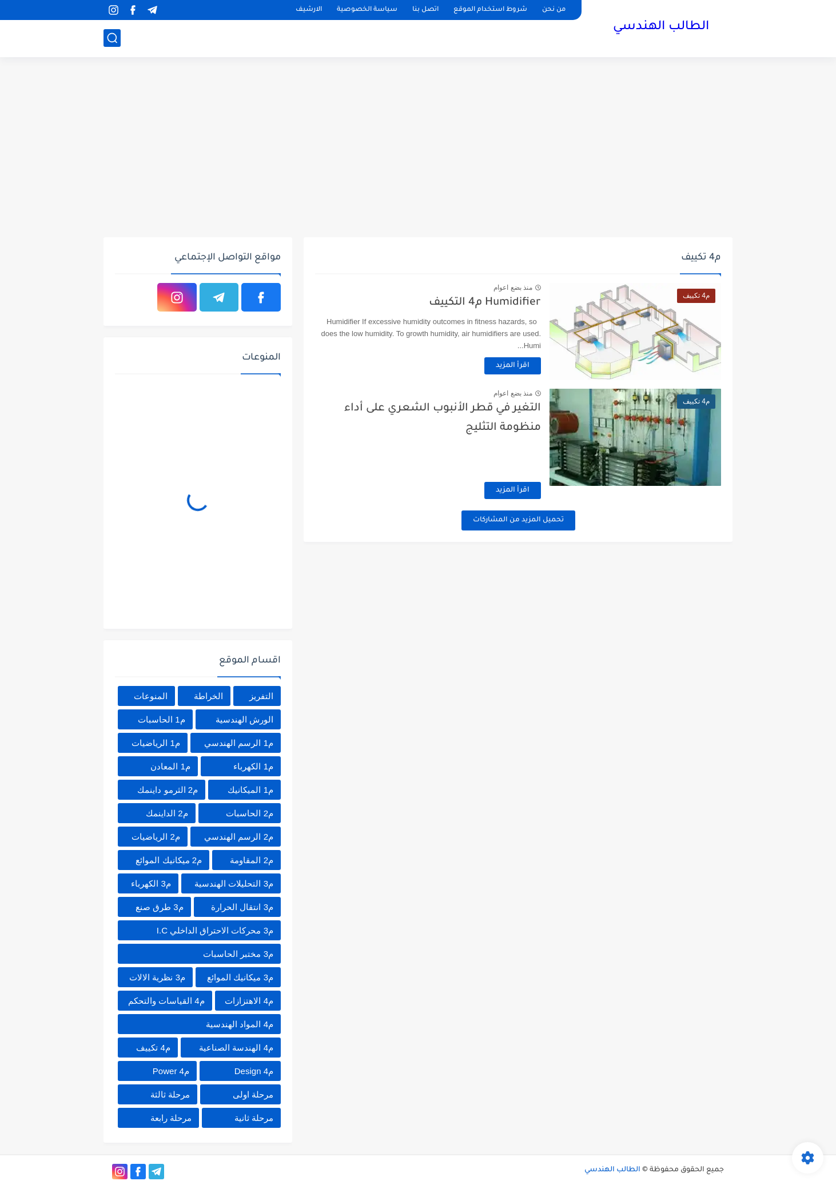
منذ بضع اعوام (512, 288)
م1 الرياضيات (156, 743)
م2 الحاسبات (249, 813)
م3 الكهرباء (151, 883)
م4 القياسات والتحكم (166, 1001)
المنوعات (151, 696)
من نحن (554, 10)
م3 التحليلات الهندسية (233, 883)
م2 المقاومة (251, 860)
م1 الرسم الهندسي (238, 743)
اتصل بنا (425, 10)
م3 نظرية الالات (157, 977)
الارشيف (309, 10)
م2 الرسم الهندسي (238, 836)
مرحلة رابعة (171, 1118)
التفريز (261, 696)
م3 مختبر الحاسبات (238, 954)
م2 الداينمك (167, 813)
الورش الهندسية (244, 719)
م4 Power (171, 1071)
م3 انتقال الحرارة (242, 907)
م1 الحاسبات (161, 719)
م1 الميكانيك (250, 790)
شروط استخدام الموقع (490, 10)
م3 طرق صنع (160, 907)
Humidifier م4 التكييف (485, 303)
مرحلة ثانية (253, 1118)
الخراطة (208, 696)
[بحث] (112, 38)
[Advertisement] (418, 149)
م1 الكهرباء (253, 766)
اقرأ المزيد (513, 366)
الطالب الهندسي (661, 27)
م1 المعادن (170, 766)
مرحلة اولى (253, 1094)
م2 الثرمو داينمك (167, 790)
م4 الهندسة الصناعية (236, 1047)
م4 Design (253, 1071)
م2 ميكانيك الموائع (169, 860)
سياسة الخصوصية (367, 10)
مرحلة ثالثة (170, 1094)
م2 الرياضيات (156, 836)
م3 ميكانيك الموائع (240, 977)
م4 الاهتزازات (249, 1001)
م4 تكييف (153, 1047)
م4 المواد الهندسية (239, 1024)
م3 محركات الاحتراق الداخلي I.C (215, 930)
